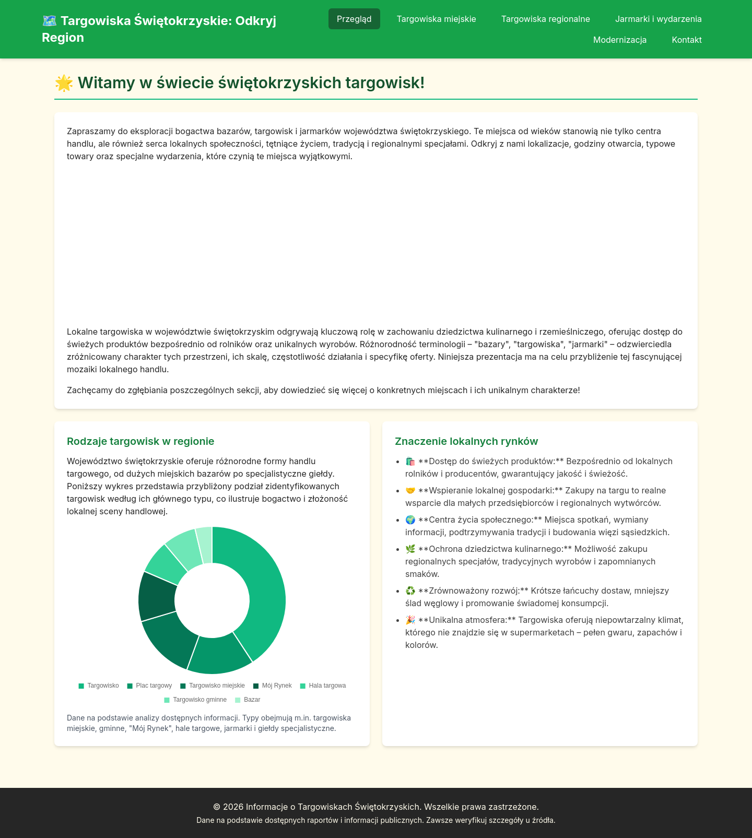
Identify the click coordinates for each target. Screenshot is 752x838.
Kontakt (687, 39)
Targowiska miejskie (436, 19)
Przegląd (354, 19)
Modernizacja (620, 39)
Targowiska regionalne (545, 19)
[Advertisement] (376, 244)
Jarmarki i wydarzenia (658, 19)
